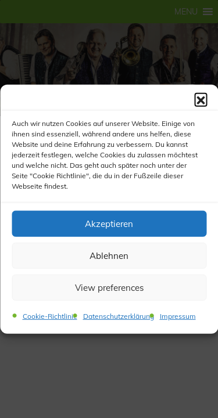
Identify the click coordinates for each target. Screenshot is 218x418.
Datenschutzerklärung (118, 316)
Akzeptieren (109, 223)
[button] (200, 99)
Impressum (178, 316)
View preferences (109, 287)
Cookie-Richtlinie (50, 316)
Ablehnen (109, 255)
